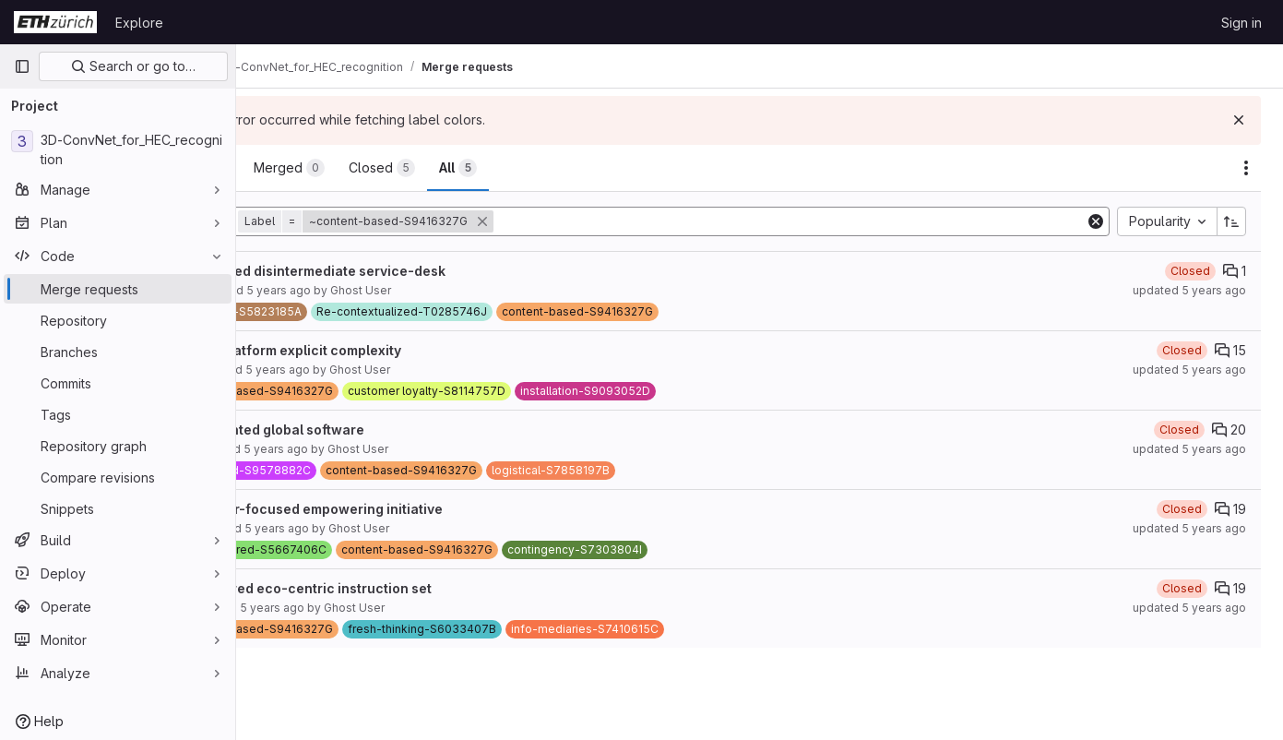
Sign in (1241, 22)
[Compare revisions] (118, 477)
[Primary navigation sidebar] (22, 66)
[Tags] (118, 414)
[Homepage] (55, 22)
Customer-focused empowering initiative (406, 509)
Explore (139, 22)
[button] (464, 221)
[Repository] (118, 320)
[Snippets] (118, 508)
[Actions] (1246, 168)
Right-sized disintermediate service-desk (407, 271)
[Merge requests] (118, 289)
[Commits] (118, 383)
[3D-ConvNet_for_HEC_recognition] (118, 149)
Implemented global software (367, 429)
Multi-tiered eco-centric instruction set (401, 588)
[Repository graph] (118, 445)
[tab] (298, 168)
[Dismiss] (1239, 120)
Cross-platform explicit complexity (385, 350)
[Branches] (118, 351)
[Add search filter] (839, 221)
